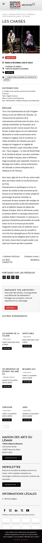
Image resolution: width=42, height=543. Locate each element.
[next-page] (7, 426)
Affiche (6, 80)
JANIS (24, 407)
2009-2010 (10, 57)
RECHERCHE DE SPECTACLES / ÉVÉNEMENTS (22, 14)
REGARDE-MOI (29, 369)
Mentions (8, 499)
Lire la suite (7, 348)
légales (14, 499)
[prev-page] (3, 426)
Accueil (4, 14)
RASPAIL (35, 260)
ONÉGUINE (7, 407)
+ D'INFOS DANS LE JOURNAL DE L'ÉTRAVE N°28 (21, 77)
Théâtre (9, 72)
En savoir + (24, 539)
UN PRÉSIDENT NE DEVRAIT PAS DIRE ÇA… (10, 372)
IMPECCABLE (28, 333)
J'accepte (17, 539)
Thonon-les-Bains (13, 66)
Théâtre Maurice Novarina (11, 16)
